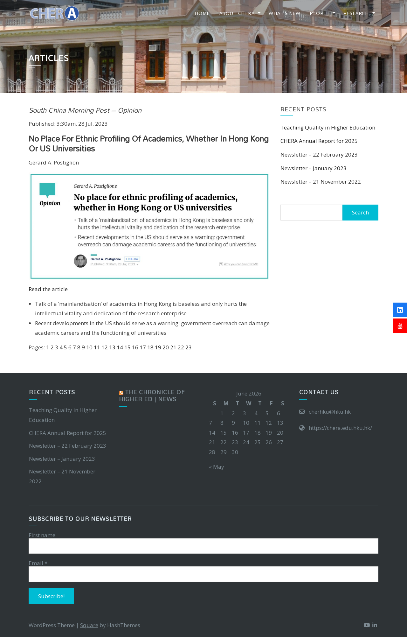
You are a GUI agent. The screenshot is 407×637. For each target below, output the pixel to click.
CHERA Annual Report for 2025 (319, 140)
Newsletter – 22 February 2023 (319, 154)
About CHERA (237, 13)
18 (150, 347)
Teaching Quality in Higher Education (327, 127)
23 (188, 347)
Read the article (48, 289)
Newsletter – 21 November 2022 (320, 181)
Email (38, 563)
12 (104, 347)
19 (158, 347)
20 (165, 347)
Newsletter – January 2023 (313, 168)
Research (356, 13)
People (319, 13)
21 (173, 347)
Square (89, 625)
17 (143, 347)
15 (127, 347)
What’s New (284, 13)
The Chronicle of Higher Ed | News (152, 395)
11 (97, 347)
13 (112, 347)
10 (89, 347)
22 (181, 347)
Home (202, 13)
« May (216, 466)
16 (135, 347)
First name (42, 535)
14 (120, 347)
